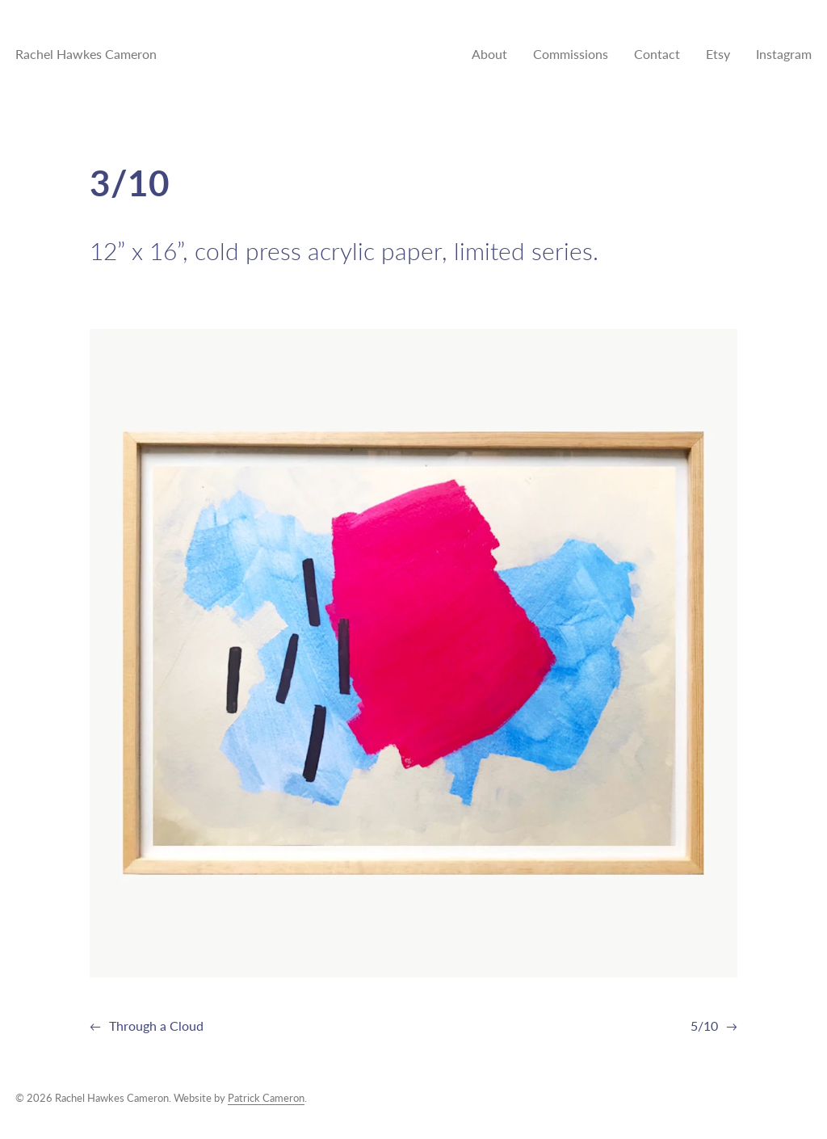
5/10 (704, 1025)
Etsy (718, 53)
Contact (657, 53)
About (489, 53)
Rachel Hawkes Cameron (86, 53)
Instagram (784, 53)
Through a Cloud (156, 1025)
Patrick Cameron (266, 1097)
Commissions (570, 53)
